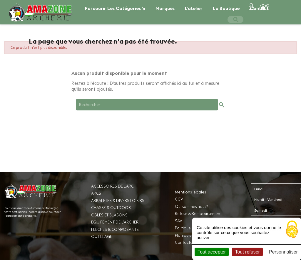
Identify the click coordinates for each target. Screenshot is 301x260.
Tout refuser (247, 251)
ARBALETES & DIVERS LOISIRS (117, 200)
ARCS (96, 193)
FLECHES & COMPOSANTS (115, 229)
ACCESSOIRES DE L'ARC (112, 186)
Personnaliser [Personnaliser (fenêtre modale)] (283, 251)
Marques (165, 8)
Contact (259, 8)
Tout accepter (212, 251)
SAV (178, 220)
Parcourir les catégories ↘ (115, 8)
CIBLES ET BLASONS (109, 215)
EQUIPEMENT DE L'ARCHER (114, 222)
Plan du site (185, 235)
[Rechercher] (147, 104)
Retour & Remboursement (198, 213)
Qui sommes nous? (191, 206)
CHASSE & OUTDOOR (111, 207)
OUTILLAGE (101, 236)
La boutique (226, 8)
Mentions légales (190, 192)
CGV (179, 199)
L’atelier (194, 8)
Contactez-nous (189, 242)
